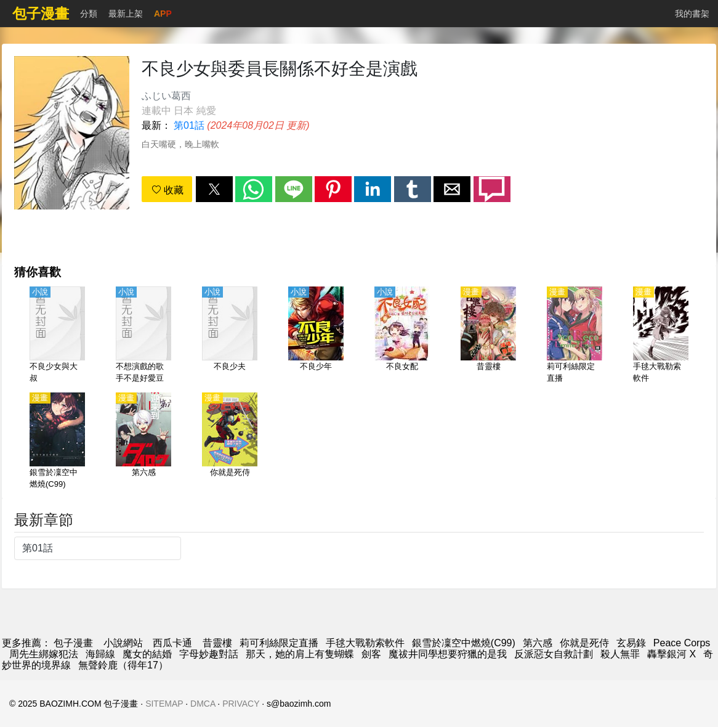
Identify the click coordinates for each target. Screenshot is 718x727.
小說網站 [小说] (123, 643)
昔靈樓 (217, 643)
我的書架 (692, 13)
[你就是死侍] (229, 441)
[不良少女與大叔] (57, 335)
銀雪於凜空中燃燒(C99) (463, 643)
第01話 (189, 125)
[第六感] (143, 441)
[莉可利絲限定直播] (574, 335)
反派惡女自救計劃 (553, 654)
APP (163, 13)
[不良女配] (402, 335)
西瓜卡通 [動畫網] (172, 643)
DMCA (202, 704)
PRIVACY (240, 704)
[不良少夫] (229, 335)
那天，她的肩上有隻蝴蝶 (300, 654)
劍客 (371, 654)
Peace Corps (682, 643)
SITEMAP (164, 704)
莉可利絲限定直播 (279, 643)
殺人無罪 (620, 654)
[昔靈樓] (488, 335)
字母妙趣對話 (208, 654)
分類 (88, 13)
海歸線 (100, 654)
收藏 (167, 190)
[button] (214, 189)
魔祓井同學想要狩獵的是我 (448, 654)
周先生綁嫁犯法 (43, 654)
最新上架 (125, 13)
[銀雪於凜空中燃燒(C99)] (57, 441)
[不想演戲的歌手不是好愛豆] (143, 335)
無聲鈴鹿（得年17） (123, 665)
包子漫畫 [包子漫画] (73, 643)
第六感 (537, 643)
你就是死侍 (584, 643)
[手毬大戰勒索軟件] (660, 335)
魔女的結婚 (147, 654)
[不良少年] (316, 335)
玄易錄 (631, 643)
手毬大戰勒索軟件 (365, 643)
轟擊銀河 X (671, 654)
